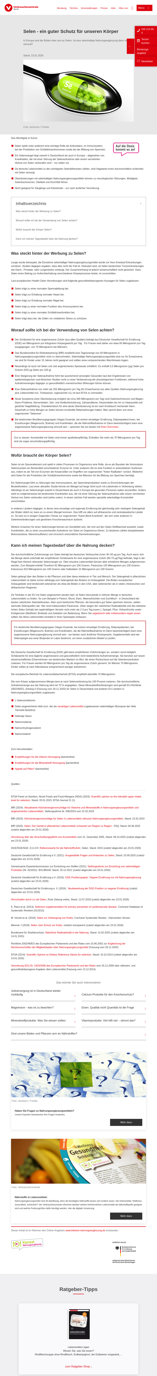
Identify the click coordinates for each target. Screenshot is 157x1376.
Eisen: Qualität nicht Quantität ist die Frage (108, 1007)
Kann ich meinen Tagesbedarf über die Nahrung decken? (47, 239)
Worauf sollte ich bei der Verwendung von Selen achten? (46, 220)
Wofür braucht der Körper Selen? (34, 229)
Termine (74, 8)
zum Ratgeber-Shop (77, 1366)
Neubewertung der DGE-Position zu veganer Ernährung (98, 888)
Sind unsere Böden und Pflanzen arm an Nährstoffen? (44, 1033)
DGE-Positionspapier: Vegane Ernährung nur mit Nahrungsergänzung (103, 877)
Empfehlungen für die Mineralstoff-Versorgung (40, 763)
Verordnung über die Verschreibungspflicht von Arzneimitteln (44, 837)
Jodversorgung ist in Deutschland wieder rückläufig (36, 992)
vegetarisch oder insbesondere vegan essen (116, 613)
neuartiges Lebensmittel (70, 706)
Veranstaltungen (89, 8)
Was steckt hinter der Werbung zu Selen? (38, 211)
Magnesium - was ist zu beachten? (32, 1007)
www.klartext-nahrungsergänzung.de (85, 1230)
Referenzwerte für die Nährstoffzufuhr (60, 848)
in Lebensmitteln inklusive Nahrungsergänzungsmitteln (93, 818)
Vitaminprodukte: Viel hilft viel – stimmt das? (109, 1020)
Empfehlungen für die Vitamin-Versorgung (37, 757)
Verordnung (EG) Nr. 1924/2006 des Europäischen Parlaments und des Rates (53, 965)
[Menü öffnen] (144, 8)
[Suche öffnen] (132, 8)
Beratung (62, 8)
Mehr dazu (126, 1122)
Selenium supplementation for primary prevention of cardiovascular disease (76, 907)
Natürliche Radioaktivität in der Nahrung (67, 932)
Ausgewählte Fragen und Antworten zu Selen (89, 855)
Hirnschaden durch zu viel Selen (28, 899)
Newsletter (147, 61)
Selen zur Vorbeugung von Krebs (55, 918)
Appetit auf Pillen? (25, 769)
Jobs (113, 8)
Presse (104, 8)
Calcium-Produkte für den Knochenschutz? (108, 994)
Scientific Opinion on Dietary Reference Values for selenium (59, 954)
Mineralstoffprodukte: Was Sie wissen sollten (38, 1020)
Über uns (123, 8)
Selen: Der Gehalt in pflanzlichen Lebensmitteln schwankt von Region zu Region (68, 826)
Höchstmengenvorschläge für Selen (43, 818)
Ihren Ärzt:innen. (110, 427)
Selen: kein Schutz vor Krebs (46, 925)
